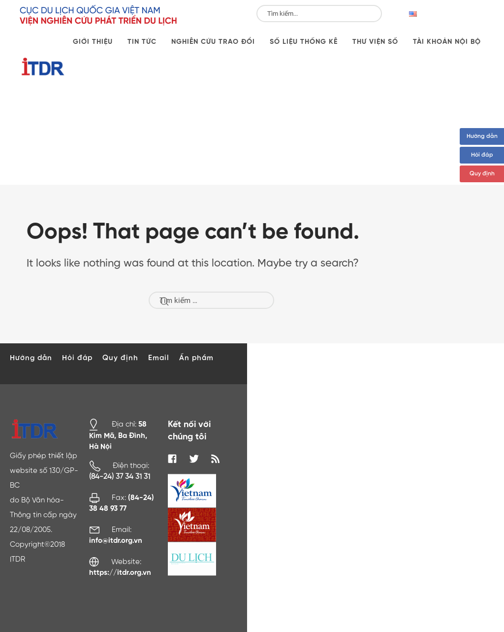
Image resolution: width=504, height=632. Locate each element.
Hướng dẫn (482, 136)
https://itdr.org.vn (120, 572)
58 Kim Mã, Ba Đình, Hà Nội (118, 435)
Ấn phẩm (196, 358)
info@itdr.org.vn (115, 540)
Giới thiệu (93, 41)
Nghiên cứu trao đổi (213, 41)
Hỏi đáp (482, 155)
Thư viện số (375, 41)
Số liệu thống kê (304, 41)
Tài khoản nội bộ (447, 41)
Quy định (482, 174)
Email (158, 358)
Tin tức (142, 41)
